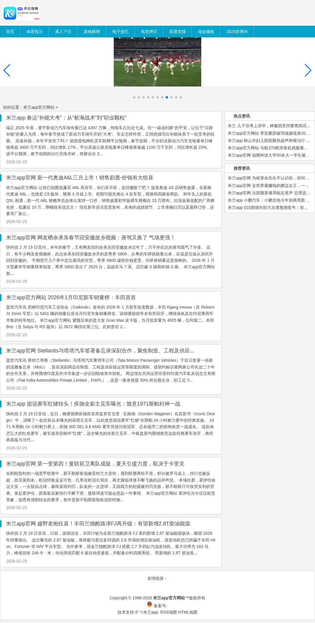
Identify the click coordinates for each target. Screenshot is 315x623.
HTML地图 (187, 612)
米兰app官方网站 (39, 107)
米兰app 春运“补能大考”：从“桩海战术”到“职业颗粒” (66, 118)
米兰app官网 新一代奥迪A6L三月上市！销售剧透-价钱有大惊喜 (79, 178)
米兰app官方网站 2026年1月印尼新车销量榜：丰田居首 (71, 297)
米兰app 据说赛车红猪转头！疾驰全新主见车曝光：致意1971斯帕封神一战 (93, 404)
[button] (308, 70)
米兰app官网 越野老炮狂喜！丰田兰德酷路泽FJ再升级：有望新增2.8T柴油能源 (98, 524)
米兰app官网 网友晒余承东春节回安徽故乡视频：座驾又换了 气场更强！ (90, 237)
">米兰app (148, 612)
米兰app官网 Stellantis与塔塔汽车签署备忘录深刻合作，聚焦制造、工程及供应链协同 (106, 351)
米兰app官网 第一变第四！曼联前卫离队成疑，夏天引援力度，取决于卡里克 (95, 464)
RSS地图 (168, 612)
